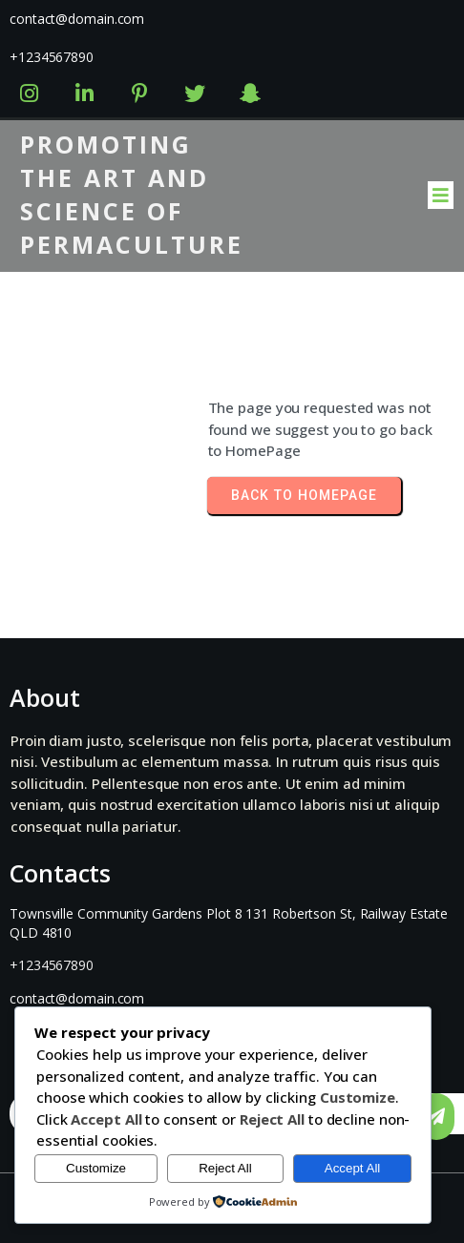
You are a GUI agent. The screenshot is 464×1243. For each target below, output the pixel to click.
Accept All (353, 1168)
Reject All (225, 1168)
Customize (96, 1168)
